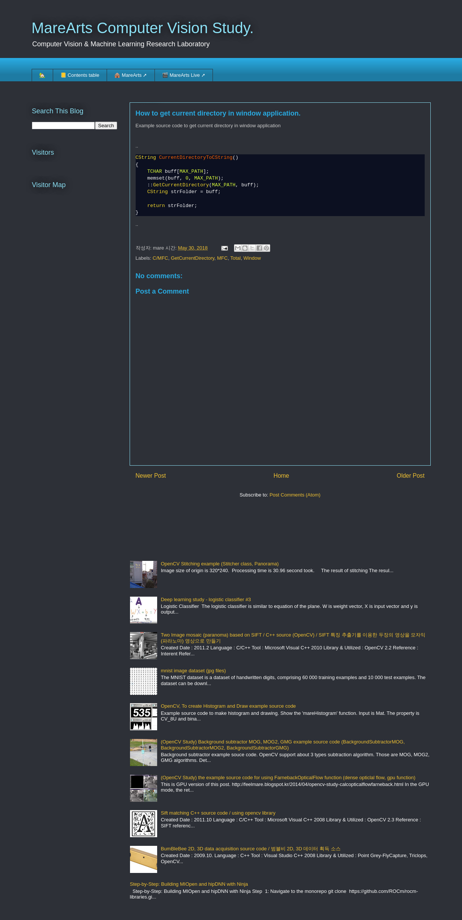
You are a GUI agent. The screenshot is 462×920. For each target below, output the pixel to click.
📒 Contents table (79, 75)
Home (281, 475)
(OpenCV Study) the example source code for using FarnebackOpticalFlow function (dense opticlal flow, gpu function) (288, 777)
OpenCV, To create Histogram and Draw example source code (228, 706)
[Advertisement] (267, 526)
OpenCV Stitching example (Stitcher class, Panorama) (220, 564)
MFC (222, 258)
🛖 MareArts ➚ (130, 75)
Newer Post (151, 475)
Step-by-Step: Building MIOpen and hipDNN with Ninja (189, 884)
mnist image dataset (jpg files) (193, 670)
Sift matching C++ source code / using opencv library (218, 813)
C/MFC (160, 258)
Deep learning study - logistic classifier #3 (206, 599)
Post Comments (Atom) (294, 495)
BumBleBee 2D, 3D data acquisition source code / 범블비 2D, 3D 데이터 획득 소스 (251, 848)
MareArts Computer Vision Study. (143, 28)
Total (235, 258)
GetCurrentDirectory (192, 258)
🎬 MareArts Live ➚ (183, 75)
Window (252, 258)
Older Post (411, 475)
